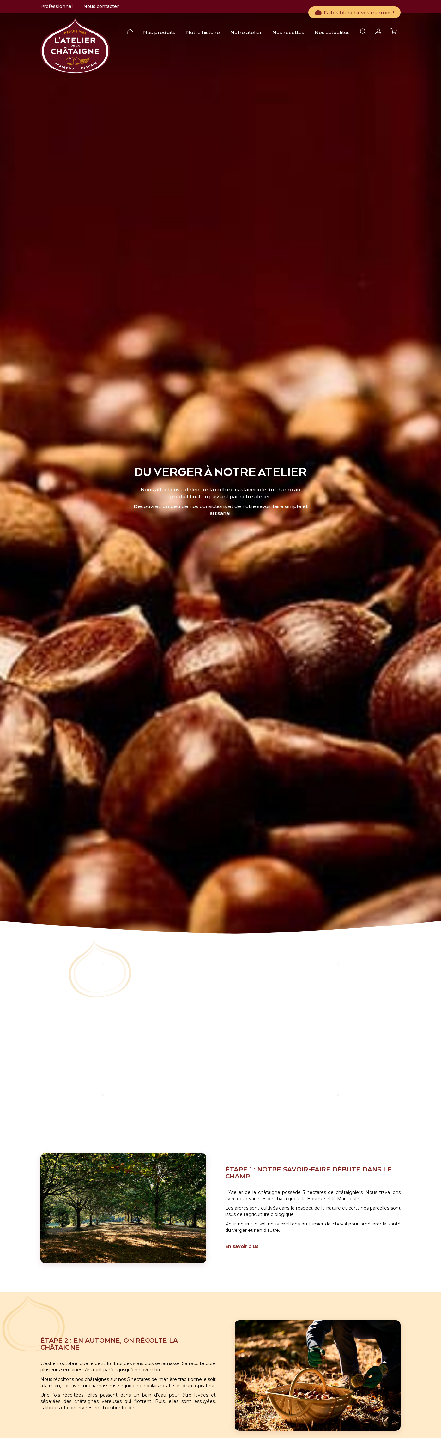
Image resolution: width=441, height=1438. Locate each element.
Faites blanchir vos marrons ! (354, 12)
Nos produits (159, 32)
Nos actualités (332, 32)
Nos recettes (288, 32)
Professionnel (56, 6)
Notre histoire (203, 32)
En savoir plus (241, 1246)
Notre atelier (246, 32)
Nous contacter (101, 6)
